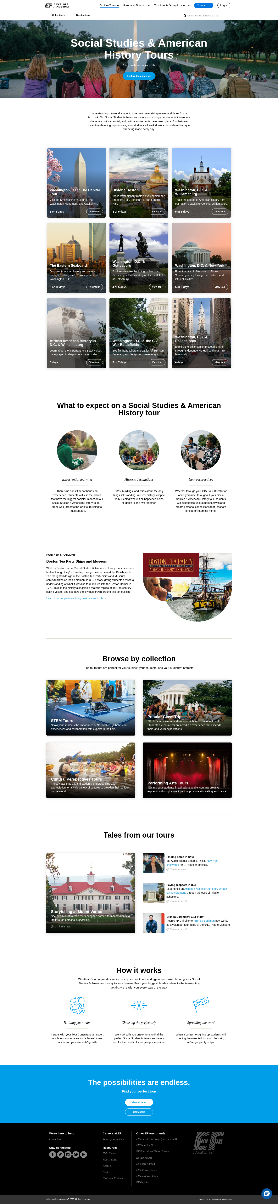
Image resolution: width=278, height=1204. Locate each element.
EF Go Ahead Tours (147, 1176)
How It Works (110, 1159)
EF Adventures (144, 1157)
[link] (57, 5)
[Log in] (223, 5)
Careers (202, 1199)
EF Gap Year (143, 1182)
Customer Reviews (113, 1178)
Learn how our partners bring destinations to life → (76, 598)
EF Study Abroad (145, 1163)
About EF (108, 1165)
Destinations (83, 15)
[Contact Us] (203, 5)
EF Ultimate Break (146, 1170)
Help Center (109, 1153)
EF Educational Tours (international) (156, 1139)
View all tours (138, 1102)
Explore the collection (139, 76)
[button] (266, 1193)
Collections (58, 15)
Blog (105, 1172)
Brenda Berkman (204, 920)
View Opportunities (113, 1139)
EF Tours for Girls (146, 1145)
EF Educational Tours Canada (153, 1151)
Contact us (139, 1112)
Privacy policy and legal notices (219, 1199)
